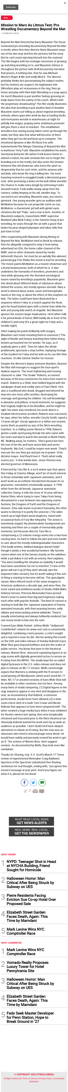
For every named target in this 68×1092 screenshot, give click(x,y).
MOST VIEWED (8, 854)
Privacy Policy (45, 1078)
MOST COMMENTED (11, 942)
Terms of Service (30, 1078)
